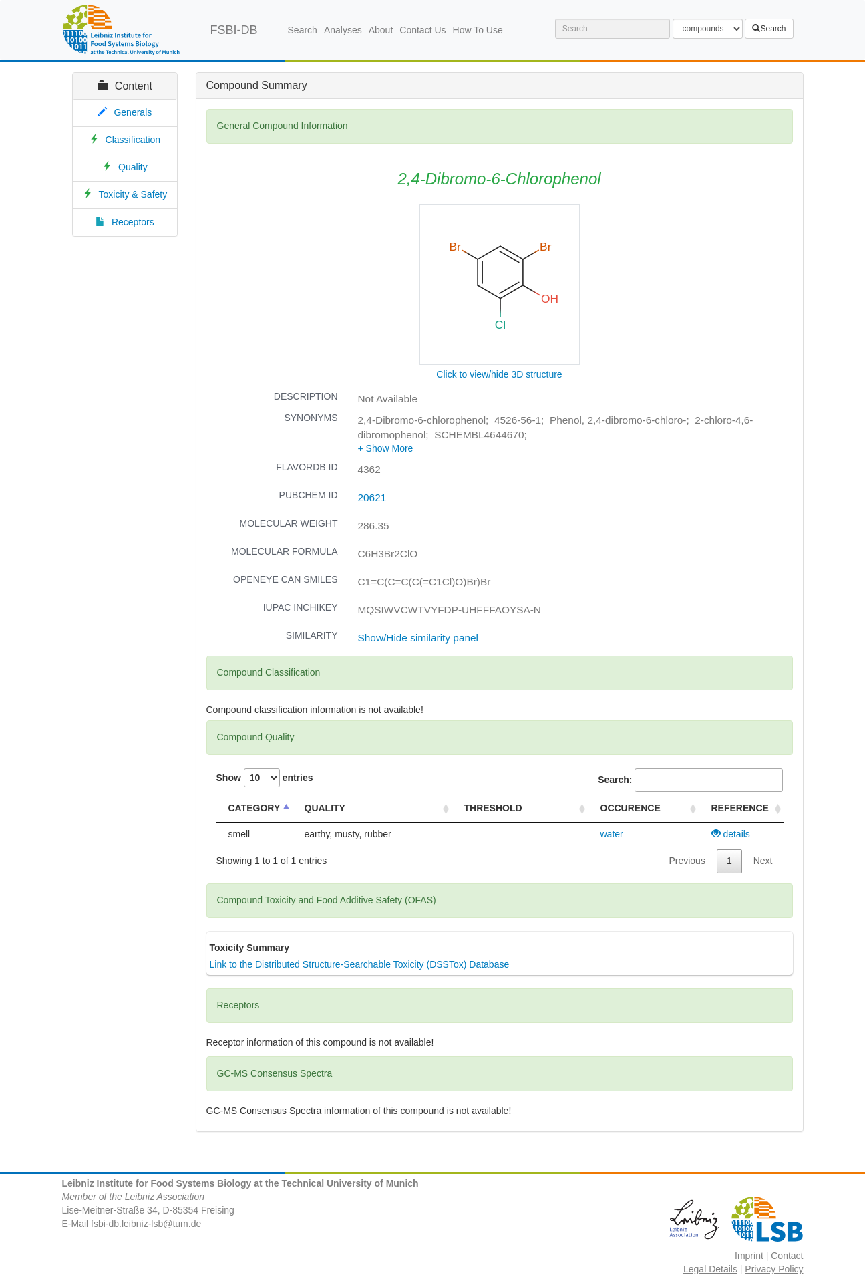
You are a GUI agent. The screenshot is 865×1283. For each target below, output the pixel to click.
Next (763, 860)
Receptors (133, 222)
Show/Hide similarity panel (418, 638)
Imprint (749, 1255)
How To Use (478, 30)
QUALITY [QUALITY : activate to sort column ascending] (325, 808)
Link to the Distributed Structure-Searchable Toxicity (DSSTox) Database (360, 964)
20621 (372, 497)
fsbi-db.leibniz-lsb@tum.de (146, 1223)
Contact (787, 1255)
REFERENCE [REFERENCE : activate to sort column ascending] (740, 808)
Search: (690, 780)
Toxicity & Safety (133, 194)
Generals (133, 112)
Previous (687, 860)
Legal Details (710, 1269)
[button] (385, 448)
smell (239, 834)
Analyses (343, 30)
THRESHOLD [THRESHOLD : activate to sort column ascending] (493, 808)
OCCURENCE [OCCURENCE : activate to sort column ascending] (630, 808)
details (730, 834)
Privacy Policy (774, 1269)
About (381, 30)
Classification (133, 139)
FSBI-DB (234, 30)
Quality (133, 167)
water (611, 834)
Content (125, 86)
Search (302, 30)
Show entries (264, 777)
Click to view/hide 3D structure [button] (499, 374)
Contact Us (422, 30)
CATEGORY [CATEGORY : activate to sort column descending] (254, 808)
